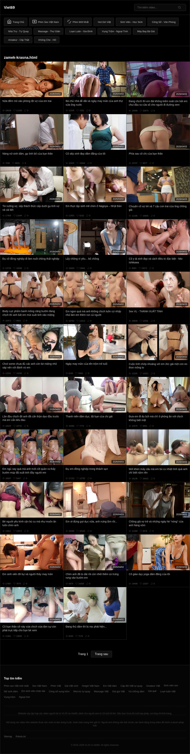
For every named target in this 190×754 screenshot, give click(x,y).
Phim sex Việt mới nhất (16, 685)
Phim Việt (56, 685)
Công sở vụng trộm (59, 691)
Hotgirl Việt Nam (90, 685)
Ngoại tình (24, 697)
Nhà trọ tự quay (81, 691)
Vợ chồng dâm (136, 691)
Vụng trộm (9, 697)
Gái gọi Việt (118, 691)
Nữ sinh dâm (11, 691)
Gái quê (152, 691)
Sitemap (8, 736)
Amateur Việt (153, 685)
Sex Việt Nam (39, 685)
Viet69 (9, 7)
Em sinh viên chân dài (33, 691)
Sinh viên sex (171, 685)
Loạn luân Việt (167, 691)
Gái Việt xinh (71, 685)
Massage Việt (101, 691)
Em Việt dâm (110, 685)
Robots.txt (21, 736)
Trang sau (101, 654)
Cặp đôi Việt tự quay (131, 685)
